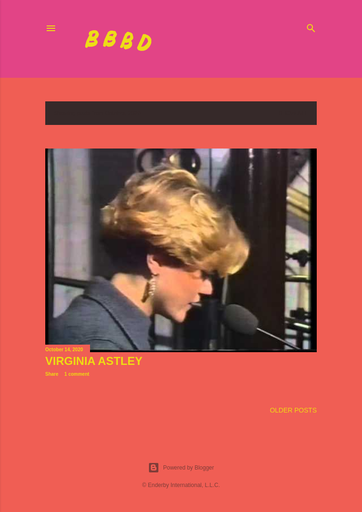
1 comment (77, 374)
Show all (293, 113)
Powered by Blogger (181, 467)
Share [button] (51, 374)
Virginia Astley (93, 361)
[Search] (311, 26)
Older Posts (293, 410)
